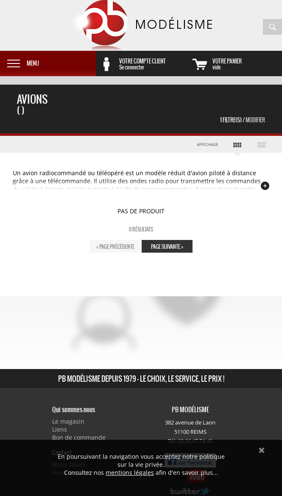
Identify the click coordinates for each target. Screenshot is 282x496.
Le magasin (68, 421)
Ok (261, 450)
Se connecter (154, 64)
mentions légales (130, 472)
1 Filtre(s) (242, 120)
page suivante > (167, 246)
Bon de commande (79, 437)
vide (247, 64)
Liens (59, 429)
